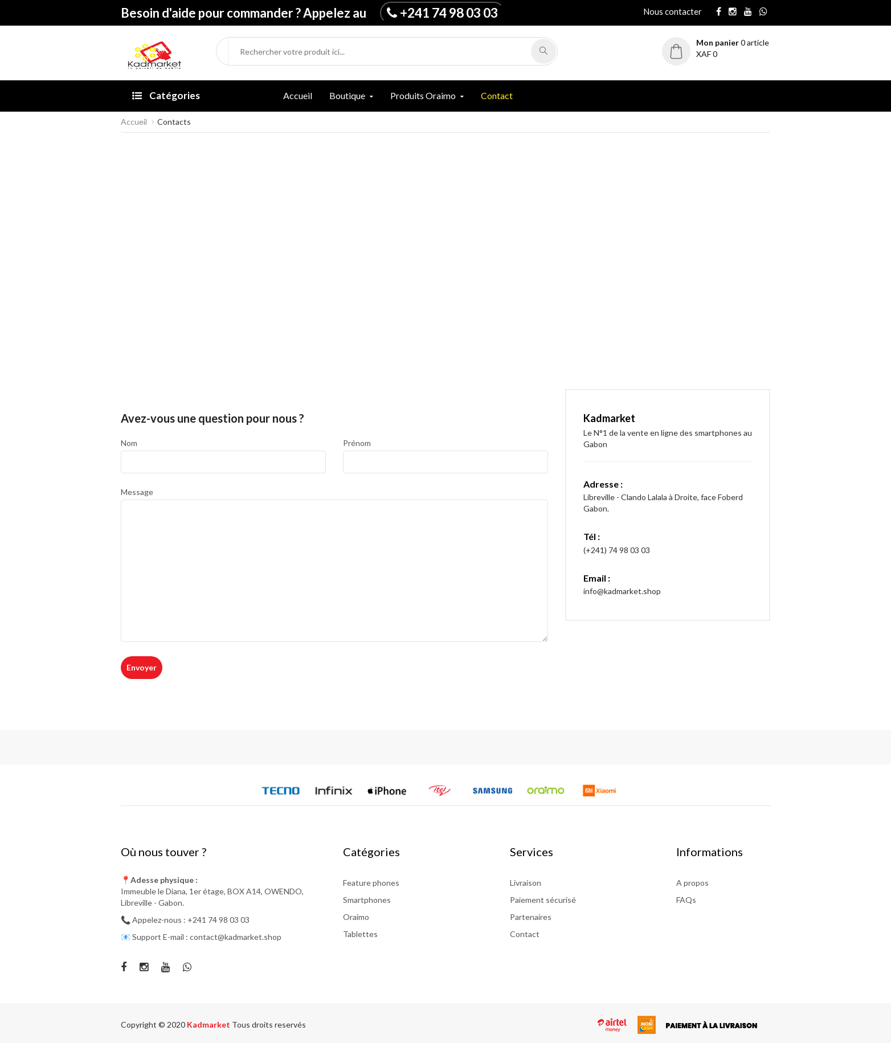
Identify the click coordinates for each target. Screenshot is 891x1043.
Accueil (297, 95)
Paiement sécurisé (543, 900)
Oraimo (356, 917)
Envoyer (141, 667)
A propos (692, 882)
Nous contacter (672, 11)
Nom (129, 443)
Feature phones (371, 882)
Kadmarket (209, 1024)
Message (137, 492)
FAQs (686, 900)
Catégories (166, 95)
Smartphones (367, 900)
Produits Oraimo (423, 95)
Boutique (347, 95)
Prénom (357, 443)
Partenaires (530, 917)
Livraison (525, 882)
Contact (497, 95)
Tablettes (360, 934)
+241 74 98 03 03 (449, 13)
